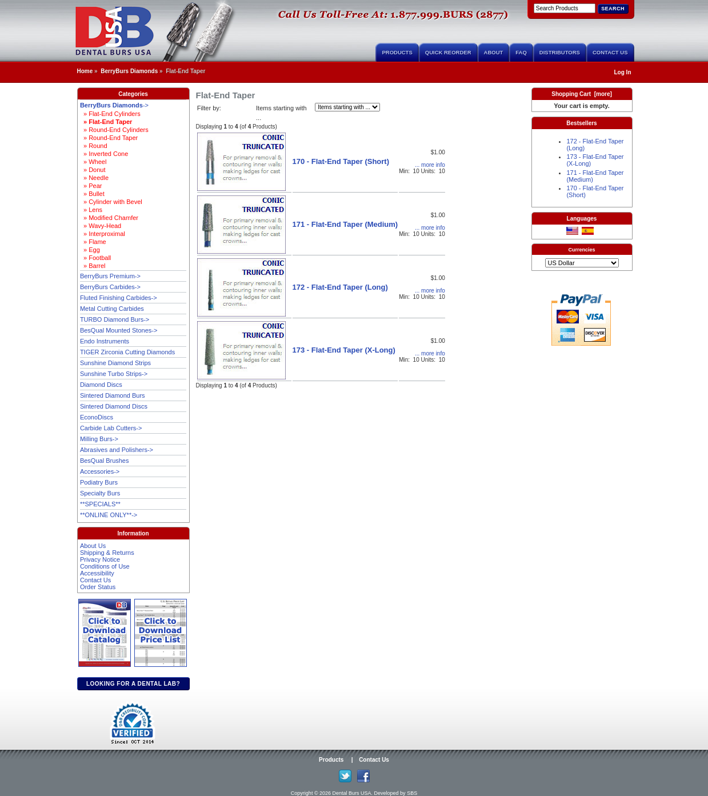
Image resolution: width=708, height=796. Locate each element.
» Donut (93, 169)
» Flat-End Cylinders (110, 113)
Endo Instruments (104, 341)
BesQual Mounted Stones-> (118, 330)
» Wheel (93, 161)
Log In (622, 72)
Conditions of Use (105, 566)
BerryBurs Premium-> (110, 276)
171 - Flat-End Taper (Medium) (345, 224)
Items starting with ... (281, 113)
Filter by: (209, 108)
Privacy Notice (100, 559)
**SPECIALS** (100, 504)
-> (114, 105)
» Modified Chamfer (109, 217)
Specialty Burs (100, 493)
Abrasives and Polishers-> (116, 449)
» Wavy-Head (100, 225)
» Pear (91, 185)
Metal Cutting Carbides (112, 308)
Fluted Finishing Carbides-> (118, 297)
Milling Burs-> (99, 438)
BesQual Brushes (104, 460)
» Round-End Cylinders (114, 129)
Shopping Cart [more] (581, 94)
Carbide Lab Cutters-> (111, 428)
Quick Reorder (448, 52)
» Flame (93, 241)
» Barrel (93, 265)
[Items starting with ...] (347, 107)
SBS (412, 793)
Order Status (97, 586)
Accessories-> (99, 471)
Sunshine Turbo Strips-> (113, 373)
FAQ (521, 52)
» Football (95, 257)
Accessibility (97, 573)
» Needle (94, 177)
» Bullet (92, 193)
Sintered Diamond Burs (112, 395)
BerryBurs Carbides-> (110, 286)
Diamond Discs (101, 384)
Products (397, 52)
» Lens (91, 209)
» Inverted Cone (104, 153)
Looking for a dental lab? (133, 684)
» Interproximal (102, 233)
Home (85, 71)
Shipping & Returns (107, 552)
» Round (93, 145)
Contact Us (610, 52)
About (493, 52)
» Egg (90, 249)
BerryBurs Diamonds (129, 71)
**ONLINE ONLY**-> (108, 514)
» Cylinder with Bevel (111, 201)
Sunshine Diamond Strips (115, 362)
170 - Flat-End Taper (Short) (341, 161)
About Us (93, 545)
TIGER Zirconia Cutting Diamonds (127, 352)
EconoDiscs (96, 417)
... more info (430, 165)
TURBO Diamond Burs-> (114, 319)
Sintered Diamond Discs (113, 406)
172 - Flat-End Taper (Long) (340, 287)
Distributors (559, 52)
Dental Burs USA (352, 793)
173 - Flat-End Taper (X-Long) (344, 350)
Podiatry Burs (99, 482)
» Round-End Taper (109, 137)
